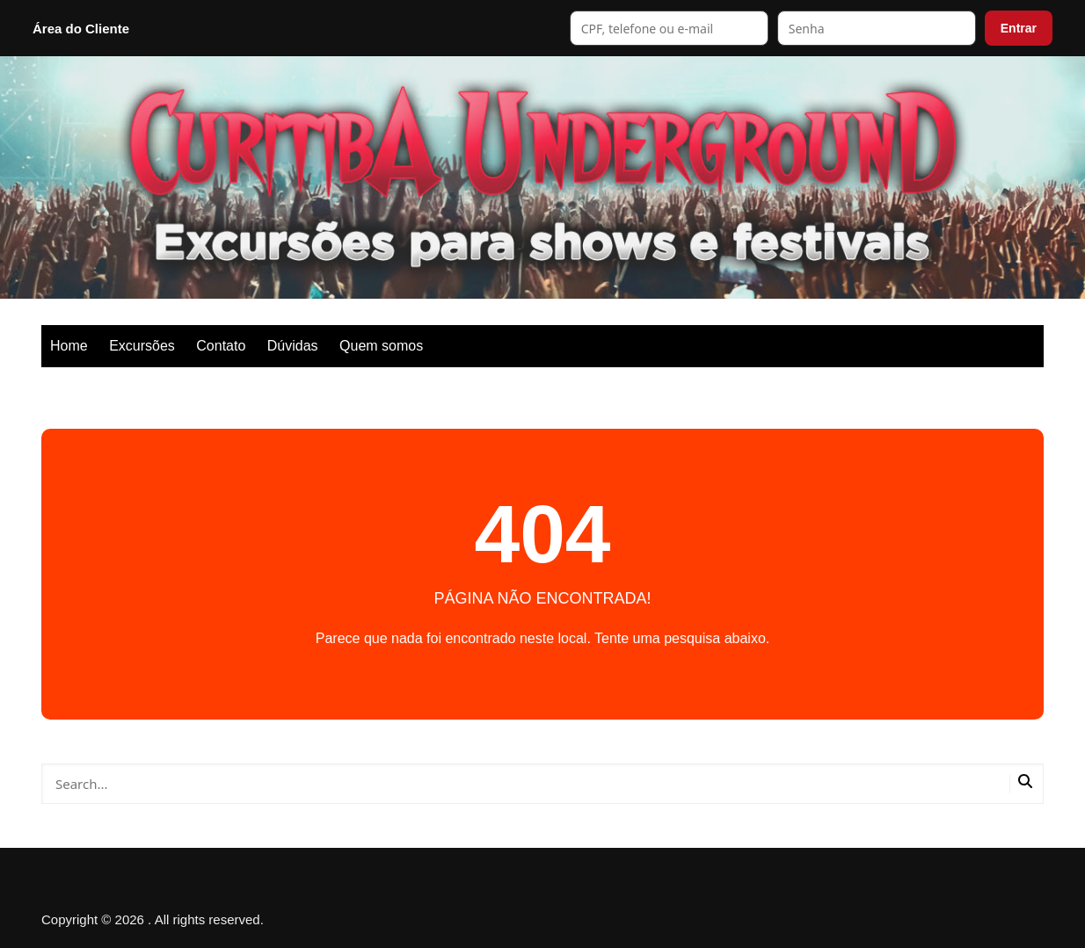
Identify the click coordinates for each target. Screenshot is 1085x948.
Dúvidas (292, 345)
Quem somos (381, 345)
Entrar (1019, 28)
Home (69, 345)
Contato (220, 345)
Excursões (142, 345)
